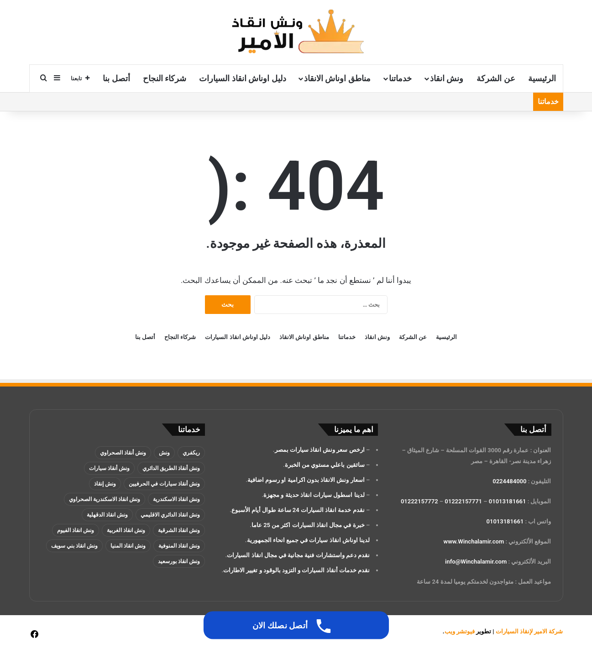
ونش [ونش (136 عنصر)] (164, 452)
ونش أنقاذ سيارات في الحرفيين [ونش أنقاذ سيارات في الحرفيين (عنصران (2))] (164, 484)
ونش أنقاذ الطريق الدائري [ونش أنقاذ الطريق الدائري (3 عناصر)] (171, 468)
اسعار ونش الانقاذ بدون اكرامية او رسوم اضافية (306, 479)
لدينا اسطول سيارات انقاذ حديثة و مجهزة (313, 494)
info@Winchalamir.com (476, 561)
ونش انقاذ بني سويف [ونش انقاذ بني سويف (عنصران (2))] (74, 546)
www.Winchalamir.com (474, 541)
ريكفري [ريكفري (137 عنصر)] (191, 452)
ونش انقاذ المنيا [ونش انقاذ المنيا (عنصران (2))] (128, 546)
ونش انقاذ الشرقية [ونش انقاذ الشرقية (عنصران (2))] (179, 530)
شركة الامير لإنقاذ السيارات (529, 631)
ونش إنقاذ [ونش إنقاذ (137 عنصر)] (105, 484)
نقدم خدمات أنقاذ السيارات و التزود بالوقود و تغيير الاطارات (296, 570)
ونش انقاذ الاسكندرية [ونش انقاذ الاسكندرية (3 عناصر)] (176, 499)
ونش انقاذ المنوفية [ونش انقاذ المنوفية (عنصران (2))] (179, 546)
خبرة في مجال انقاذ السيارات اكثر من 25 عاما (308, 525)
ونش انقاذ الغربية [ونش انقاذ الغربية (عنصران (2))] (126, 530)
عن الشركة (496, 78)
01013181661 (507, 501)
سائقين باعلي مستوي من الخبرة (325, 464)
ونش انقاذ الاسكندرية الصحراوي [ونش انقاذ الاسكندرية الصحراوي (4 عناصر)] (104, 499)
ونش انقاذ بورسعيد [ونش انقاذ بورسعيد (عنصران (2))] (179, 561)
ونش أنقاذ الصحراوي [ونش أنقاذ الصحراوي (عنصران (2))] (123, 452)
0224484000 (509, 481)
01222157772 (419, 501)
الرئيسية (542, 78)
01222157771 (463, 501)
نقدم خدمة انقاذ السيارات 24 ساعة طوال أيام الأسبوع (298, 510)
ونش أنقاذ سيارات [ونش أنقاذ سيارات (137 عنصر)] (109, 468)
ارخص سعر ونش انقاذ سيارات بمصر (320, 449)
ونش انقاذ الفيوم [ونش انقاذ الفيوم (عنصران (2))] (75, 530)
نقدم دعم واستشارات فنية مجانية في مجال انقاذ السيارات (298, 555)
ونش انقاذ (446, 78)
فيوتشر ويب (460, 631)
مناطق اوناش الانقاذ (337, 78)
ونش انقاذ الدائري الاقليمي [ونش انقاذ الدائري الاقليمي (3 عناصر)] (170, 515)
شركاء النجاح (164, 78)
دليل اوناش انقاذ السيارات (242, 78)
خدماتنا (400, 78)
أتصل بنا (116, 78)
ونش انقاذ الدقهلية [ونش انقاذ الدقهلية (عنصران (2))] (107, 515)
